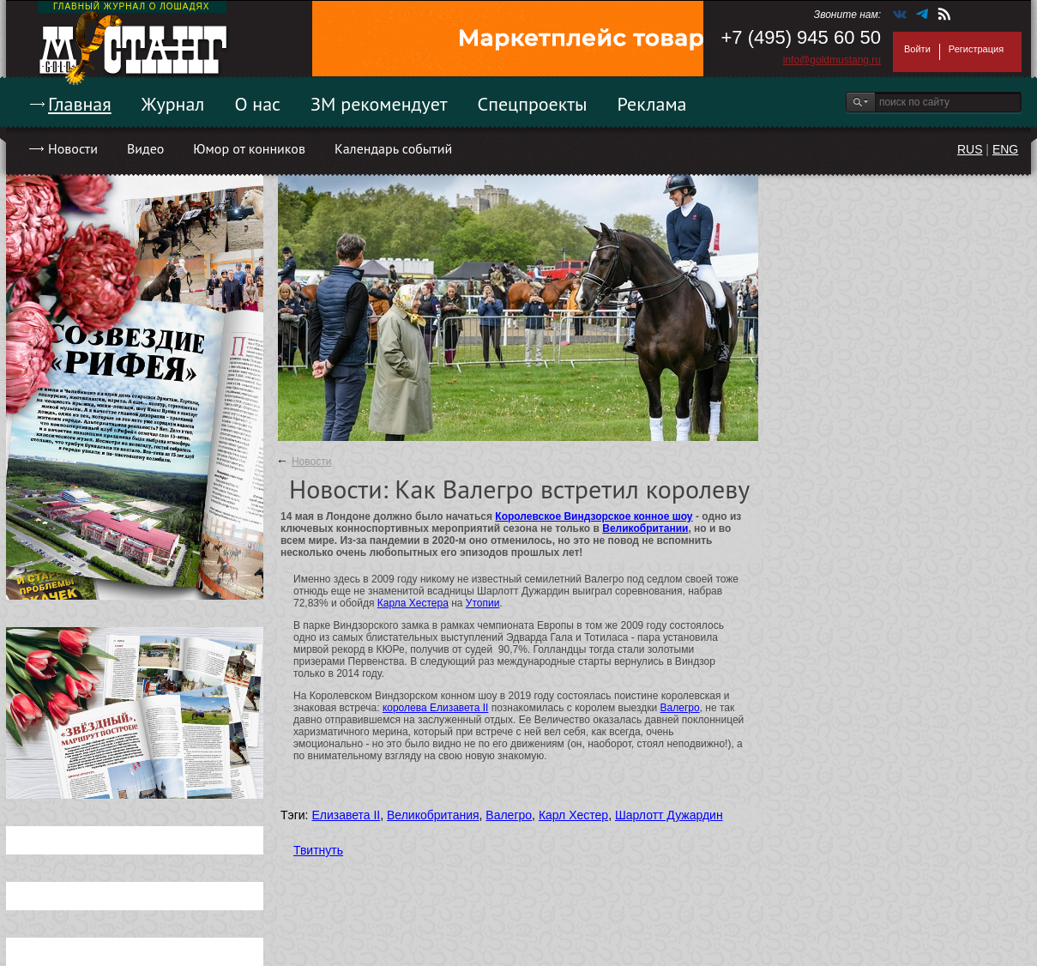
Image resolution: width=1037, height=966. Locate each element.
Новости (73, 148)
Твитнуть (318, 850)
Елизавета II (345, 815)
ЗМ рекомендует (379, 104)
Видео (145, 148)
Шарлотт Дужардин (669, 815)
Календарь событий (393, 148)
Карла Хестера (413, 603)
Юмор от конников (249, 148)
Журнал (173, 104)
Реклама (652, 104)
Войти (917, 49)
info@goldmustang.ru (832, 60)
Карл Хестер (573, 815)
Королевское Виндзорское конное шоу (593, 516)
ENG (1005, 149)
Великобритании (645, 528)
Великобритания (433, 815)
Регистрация (976, 49)
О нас (257, 104)
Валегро (680, 708)
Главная (80, 104)
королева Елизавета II (436, 708)
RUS (970, 149)
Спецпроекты (533, 104)
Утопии (483, 603)
